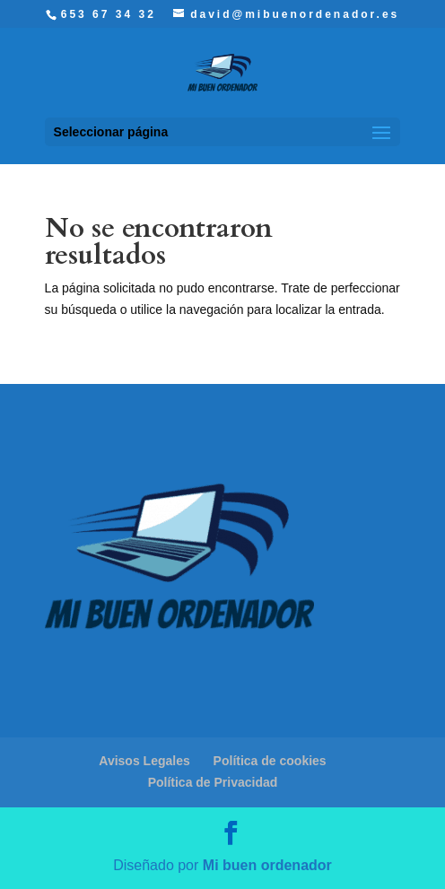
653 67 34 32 (108, 14)
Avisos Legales (144, 761)
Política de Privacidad (213, 782)
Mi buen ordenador (267, 865)
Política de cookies (270, 761)
